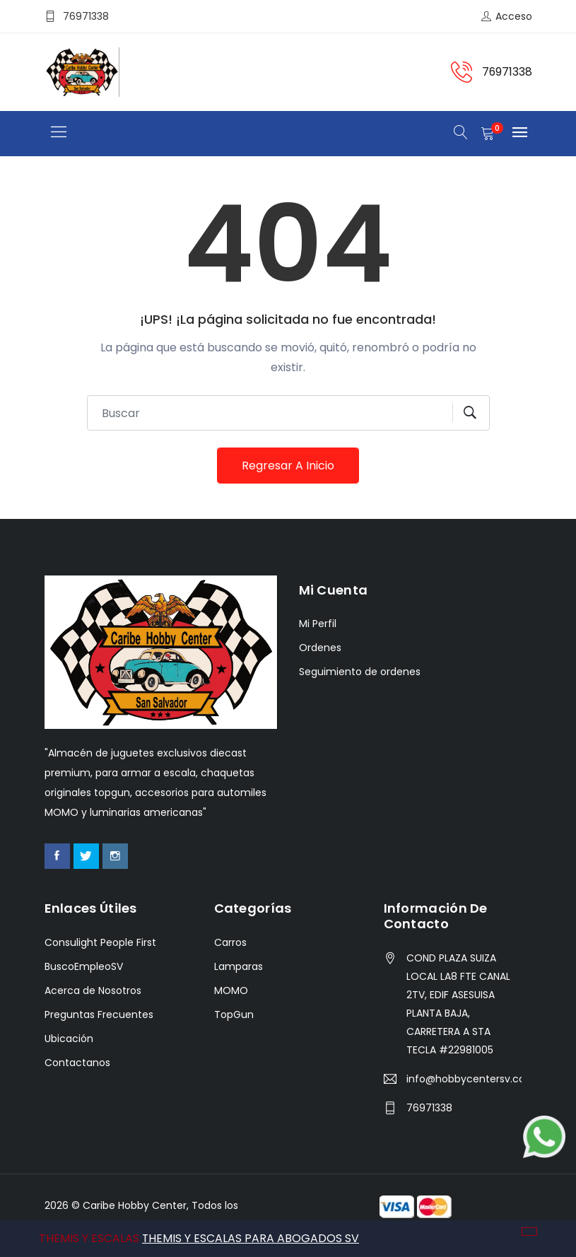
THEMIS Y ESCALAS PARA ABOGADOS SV (251, 1238)
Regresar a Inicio (288, 465)
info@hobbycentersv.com (464, 1079)
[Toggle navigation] (59, 132)
